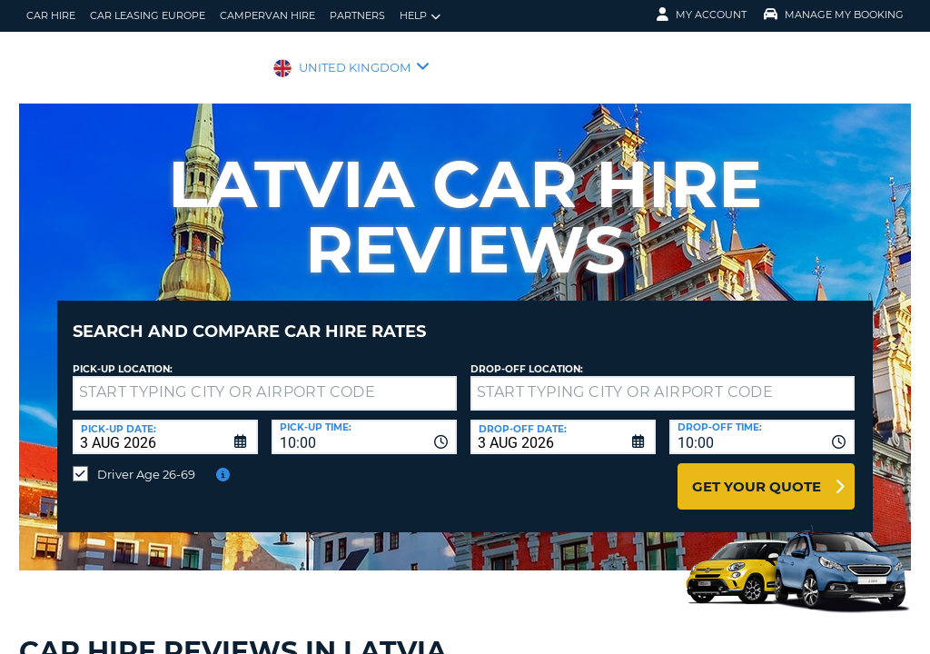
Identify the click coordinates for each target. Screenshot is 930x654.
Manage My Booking (834, 14)
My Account (702, 14)
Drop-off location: (526, 356)
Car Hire (50, 15)
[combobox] (364, 423)
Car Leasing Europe (147, 15)
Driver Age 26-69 (146, 460)
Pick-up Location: (123, 356)
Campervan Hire (267, 15)
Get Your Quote (756, 472)
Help (420, 15)
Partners (357, 15)
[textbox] (265, 379)
